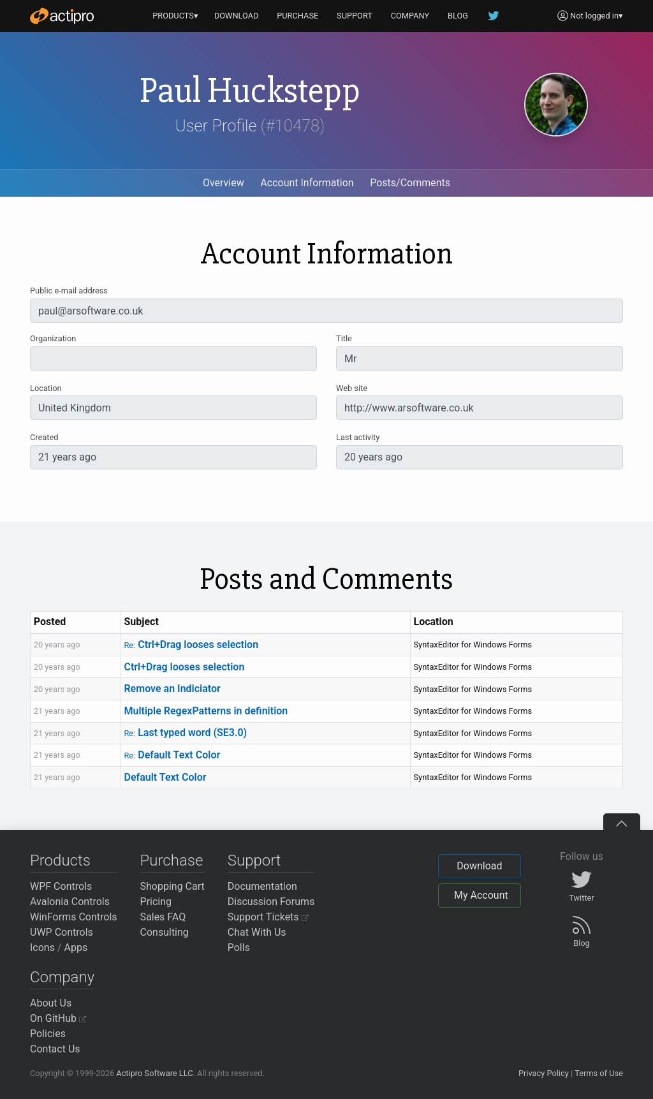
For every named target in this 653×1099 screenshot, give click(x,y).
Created (44, 437)
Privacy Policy (543, 1073)
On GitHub (58, 1018)
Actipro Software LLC (154, 1073)
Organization (53, 338)
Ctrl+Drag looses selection (191, 644)
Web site (351, 388)
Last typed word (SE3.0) (185, 733)
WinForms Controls (73, 917)
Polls (239, 947)
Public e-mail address (69, 290)
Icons (42, 947)
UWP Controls (61, 932)
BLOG (458, 15)
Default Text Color (172, 755)
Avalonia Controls (70, 902)
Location (46, 388)
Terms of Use (599, 1073)
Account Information (306, 183)
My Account (481, 895)
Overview (223, 183)
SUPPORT (354, 15)
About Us (50, 1003)
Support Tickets (268, 917)
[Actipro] (62, 16)
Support (254, 860)
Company (62, 977)
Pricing (156, 902)
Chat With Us (257, 932)
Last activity (357, 437)
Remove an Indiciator (172, 688)
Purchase (171, 860)
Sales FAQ (163, 917)
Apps (76, 947)
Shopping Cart (172, 886)
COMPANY (410, 15)
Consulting (164, 932)
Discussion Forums (271, 902)
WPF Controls (61, 886)
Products (60, 860)
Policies (48, 1034)
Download (479, 866)
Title (344, 338)
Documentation (262, 886)
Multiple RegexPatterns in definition (206, 711)
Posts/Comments (410, 183)
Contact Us (55, 1049)
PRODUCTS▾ (175, 15)
